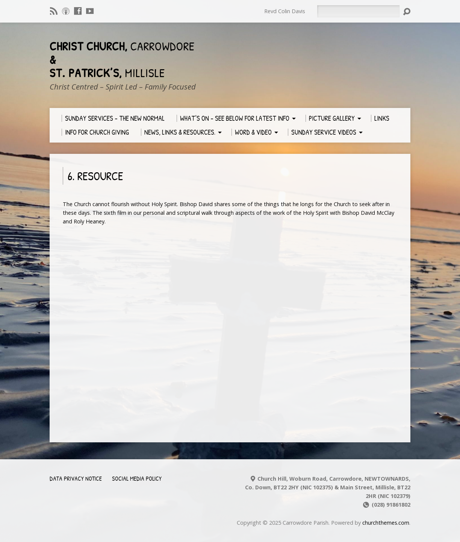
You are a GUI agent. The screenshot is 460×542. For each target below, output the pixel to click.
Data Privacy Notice (76, 479)
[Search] (358, 11)
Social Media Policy (137, 479)
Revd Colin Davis (284, 11)
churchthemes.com (385, 522)
